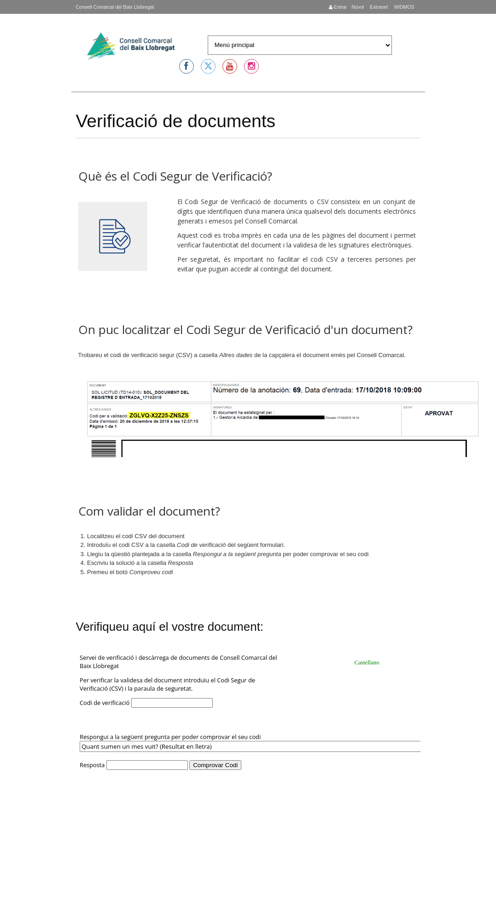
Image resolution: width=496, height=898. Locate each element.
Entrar (338, 7)
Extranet (378, 7)
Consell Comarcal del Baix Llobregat (115, 7)
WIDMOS (403, 7)
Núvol (357, 7)
